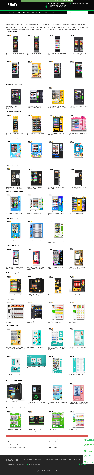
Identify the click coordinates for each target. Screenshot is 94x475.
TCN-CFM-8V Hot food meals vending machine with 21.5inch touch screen (35, 295)
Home (8, 12)
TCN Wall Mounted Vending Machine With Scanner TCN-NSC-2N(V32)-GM (15, 268)
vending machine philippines (54, 444)
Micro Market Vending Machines (34, 213)
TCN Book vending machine (12, 240)
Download (34, 12)
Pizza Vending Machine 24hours (76, 294)
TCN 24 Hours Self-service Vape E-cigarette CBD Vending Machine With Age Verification (15, 348)
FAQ (28, 12)
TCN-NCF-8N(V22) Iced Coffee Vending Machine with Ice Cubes (77, 188)
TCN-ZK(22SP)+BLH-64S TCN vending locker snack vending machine (56, 322)
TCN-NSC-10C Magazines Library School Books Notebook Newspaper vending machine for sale (57, 241)
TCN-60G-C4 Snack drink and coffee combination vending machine (35, 188)
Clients (40, 12)
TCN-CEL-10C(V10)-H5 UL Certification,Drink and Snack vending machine (14, 107)
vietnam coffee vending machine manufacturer (58, 439)
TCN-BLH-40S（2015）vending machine (77, 429)
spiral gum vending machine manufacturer (16, 447)
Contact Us (46, 12)
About (19, 12)
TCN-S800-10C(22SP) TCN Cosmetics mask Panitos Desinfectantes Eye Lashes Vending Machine (78, 403)
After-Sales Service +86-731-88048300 (57, 5)
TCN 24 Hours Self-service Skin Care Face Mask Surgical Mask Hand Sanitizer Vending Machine (57, 348)
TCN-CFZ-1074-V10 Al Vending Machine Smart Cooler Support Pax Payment (77, 54)
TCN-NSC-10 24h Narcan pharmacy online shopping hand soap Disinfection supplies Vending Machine (57, 376)
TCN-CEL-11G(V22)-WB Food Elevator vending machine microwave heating (35, 107)
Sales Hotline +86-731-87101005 (56, 3)
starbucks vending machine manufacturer (15, 441)
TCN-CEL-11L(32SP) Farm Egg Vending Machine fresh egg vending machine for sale (57, 107)
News (24, 12)
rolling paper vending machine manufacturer (57, 441)
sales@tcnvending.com (78, 3)
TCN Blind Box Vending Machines (76, 213)
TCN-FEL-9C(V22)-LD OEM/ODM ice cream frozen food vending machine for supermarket (15, 161)
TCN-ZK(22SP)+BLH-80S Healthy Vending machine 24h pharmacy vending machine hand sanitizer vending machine (78, 376)
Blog (57, 471)
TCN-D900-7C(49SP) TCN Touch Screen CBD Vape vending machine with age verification (35, 268)
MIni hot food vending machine (54, 294)
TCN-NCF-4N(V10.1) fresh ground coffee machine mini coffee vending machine (14, 188)
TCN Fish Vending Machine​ (11, 401)
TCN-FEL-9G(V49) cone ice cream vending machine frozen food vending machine (78, 160)
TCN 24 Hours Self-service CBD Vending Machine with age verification (77, 268)
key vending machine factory (13, 444)
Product (14, 12)
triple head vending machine (54, 447)
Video (53, 12)
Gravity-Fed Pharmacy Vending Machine (14, 374)
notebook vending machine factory (14, 439)
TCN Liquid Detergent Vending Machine (35, 347)
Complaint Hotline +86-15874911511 (56, 7)
